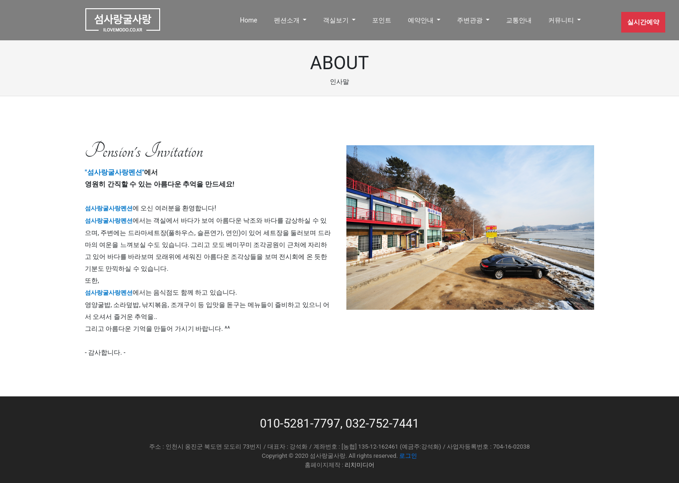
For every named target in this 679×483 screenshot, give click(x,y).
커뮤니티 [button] (561, 20)
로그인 (408, 455)
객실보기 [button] (336, 20)
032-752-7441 (382, 423)
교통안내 (519, 20)
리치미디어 (359, 464)
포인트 (381, 20)
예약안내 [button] (421, 20)
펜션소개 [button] (287, 20)
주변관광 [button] (470, 20)
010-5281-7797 (300, 423)
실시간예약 (643, 22)
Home (248, 20)
